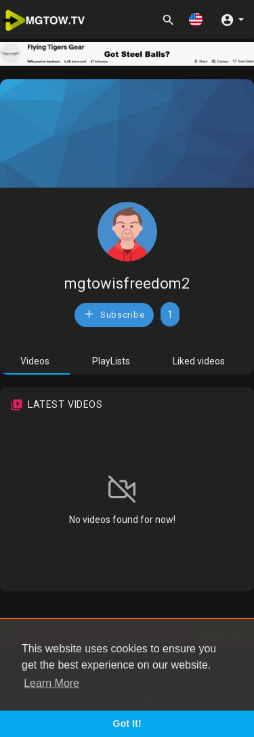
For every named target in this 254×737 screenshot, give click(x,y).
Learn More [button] (51, 683)
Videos (34, 361)
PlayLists (111, 361)
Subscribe (113, 314)
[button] (195, 19)
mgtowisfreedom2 (127, 283)
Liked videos (199, 361)
